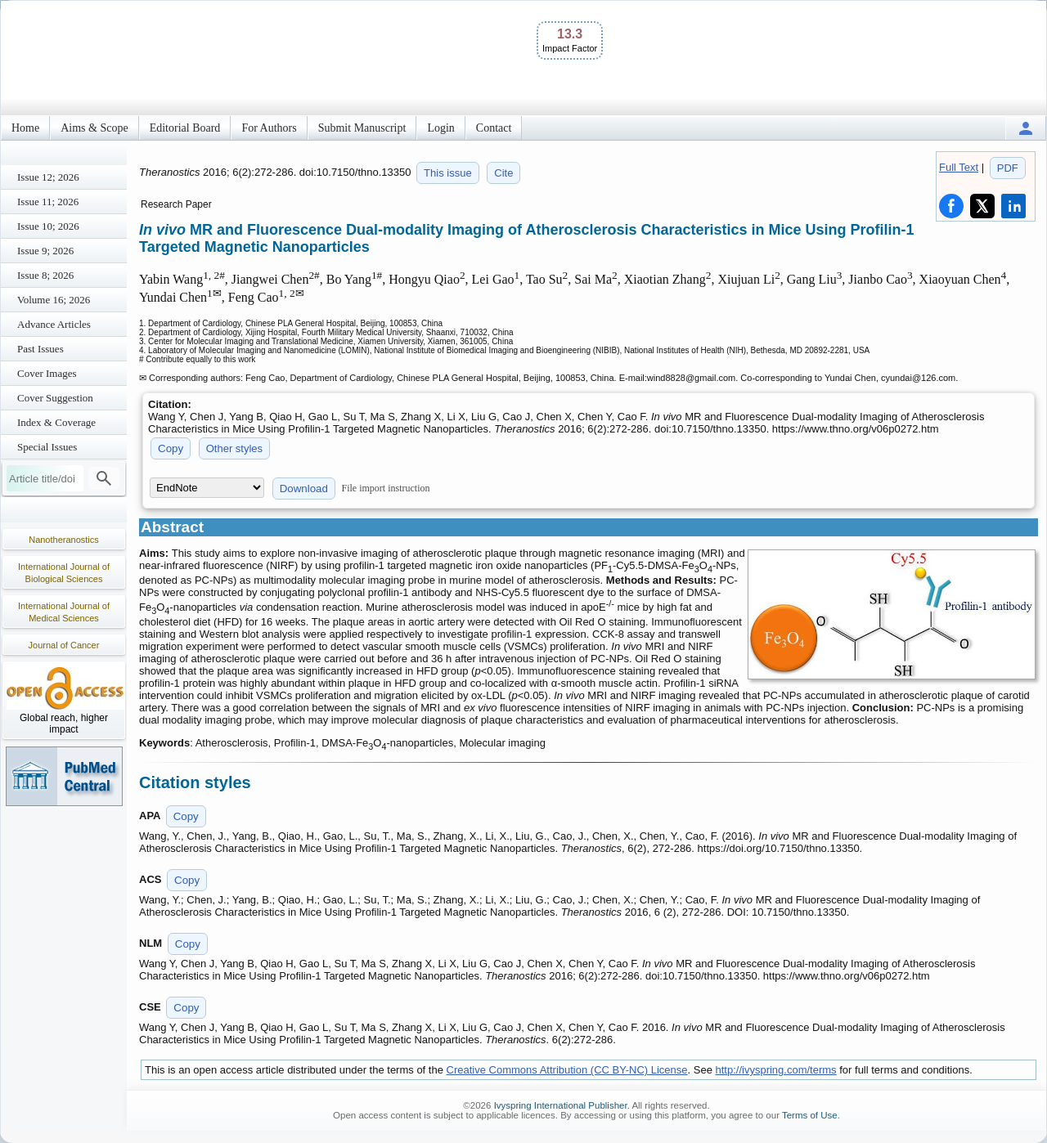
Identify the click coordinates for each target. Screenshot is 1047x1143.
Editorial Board (185, 128)
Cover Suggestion (55, 398)
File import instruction (386, 488)
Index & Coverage (56, 422)
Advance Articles (54, 324)
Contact (494, 128)
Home (25, 128)
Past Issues (40, 349)
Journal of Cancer (64, 645)
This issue (448, 173)
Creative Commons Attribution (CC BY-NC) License (567, 1070)
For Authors (268, 128)
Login (440, 128)
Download (304, 488)
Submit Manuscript (362, 128)
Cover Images (47, 373)
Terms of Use (810, 1115)
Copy (170, 448)
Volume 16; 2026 (53, 300)
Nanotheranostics (64, 540)
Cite (503, 173)
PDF (1007, 168)
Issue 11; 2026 (48, 201)
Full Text (958, 167)
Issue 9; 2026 (45, 250)
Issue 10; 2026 (48, 226)
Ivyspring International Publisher (560, 1105)
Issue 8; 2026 (45, 275)
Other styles (234, 448)
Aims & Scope (94, 128)
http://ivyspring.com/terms (776, 1070)
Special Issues (47, 447)
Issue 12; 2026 (48, 177)
